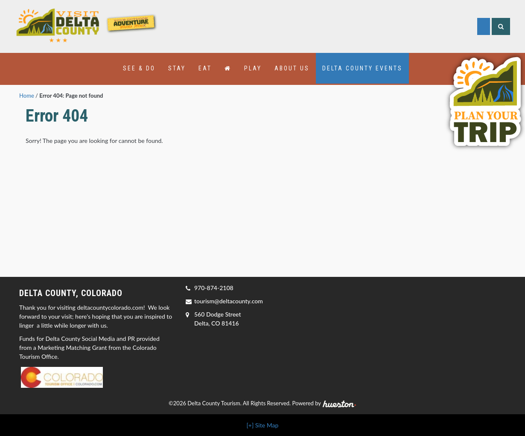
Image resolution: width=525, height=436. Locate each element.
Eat (205, 68)
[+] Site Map (263, 425)
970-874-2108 (213, 287)
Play (253, 68)
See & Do (139, 68)
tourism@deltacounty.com (228, 301)
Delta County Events (362, 68)
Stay (177, 68)
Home (26, 95)
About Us (291, 68)
